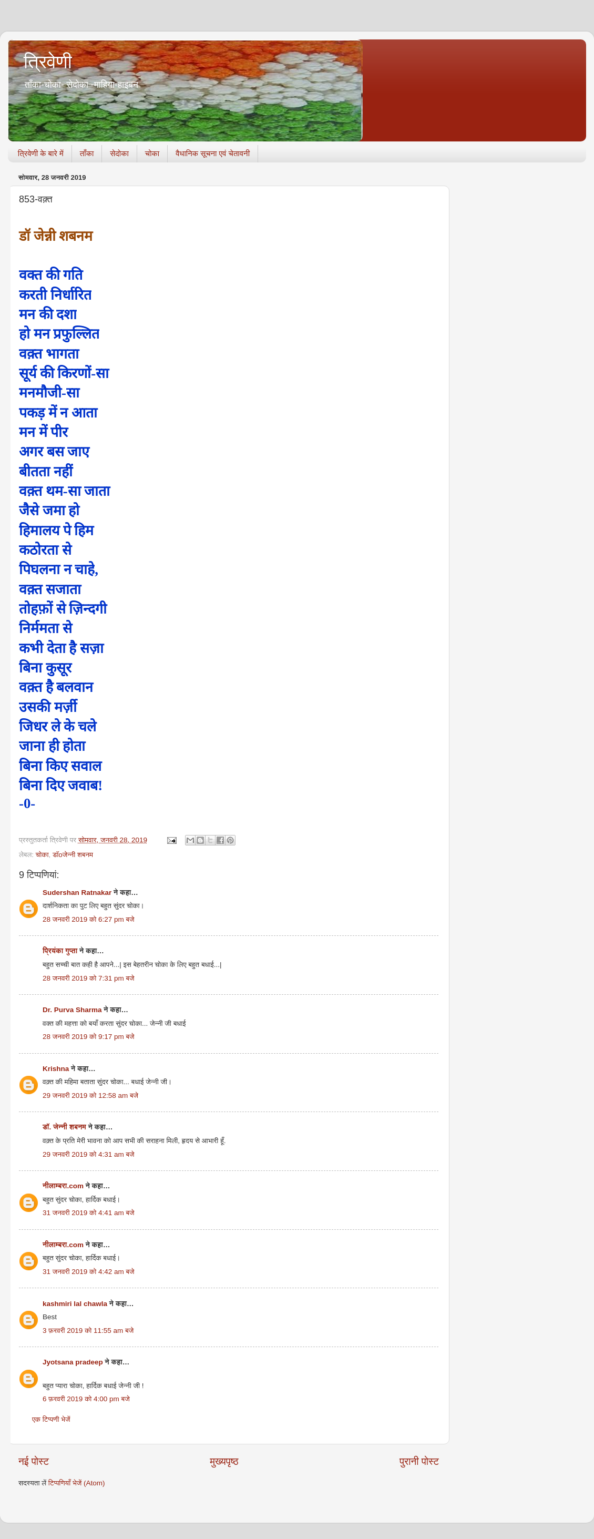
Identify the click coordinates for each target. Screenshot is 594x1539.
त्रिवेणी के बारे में (41, 153)
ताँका (87, 153)
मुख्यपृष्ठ (224, 1461)
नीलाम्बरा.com (63, 1186)
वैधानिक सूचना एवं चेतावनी (213, 153)
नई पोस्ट (33, 1461)
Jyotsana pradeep (73, 1362)
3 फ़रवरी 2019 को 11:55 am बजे (88, 1330)
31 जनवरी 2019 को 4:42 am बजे (89, 1272)
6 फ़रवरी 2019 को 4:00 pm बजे (86, 1399)
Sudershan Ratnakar (77, 892)
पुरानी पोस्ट (419, 1461)
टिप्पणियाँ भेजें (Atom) (76, 1483)
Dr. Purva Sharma (72, 1010)
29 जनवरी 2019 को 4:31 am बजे (89, 1154)
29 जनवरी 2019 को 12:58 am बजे (90, 1095)
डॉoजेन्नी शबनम (73, 855)
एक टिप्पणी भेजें (51, 1419)
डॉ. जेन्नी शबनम (64, 1127)
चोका (152, 153)
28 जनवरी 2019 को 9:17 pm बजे (89, 1037)
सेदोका (119, 153)
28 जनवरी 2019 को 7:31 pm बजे (89, 978)
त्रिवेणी (48, 62)
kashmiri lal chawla (75, 1304)
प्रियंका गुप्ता (61, 951)
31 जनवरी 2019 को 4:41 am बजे (89, 1213)
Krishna (56, 1069)
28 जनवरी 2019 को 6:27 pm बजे (89, 919)
